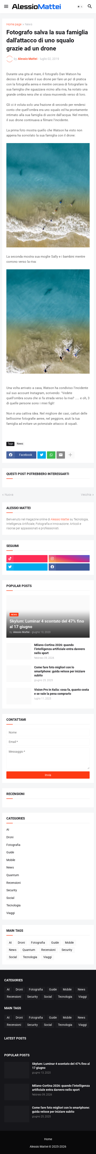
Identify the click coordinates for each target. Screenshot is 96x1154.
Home (48, 1139)
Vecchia (86, 494)
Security (11, 890)
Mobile (10, 860)
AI (7, 829)
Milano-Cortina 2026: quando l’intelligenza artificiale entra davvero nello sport (59, 649)
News (28, 24)
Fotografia (13, 845)
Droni (9, 837)
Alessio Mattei (27, 58)
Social (10, 898)
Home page (13, 24)
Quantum (12, 875)
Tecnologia (13, 905)
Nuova (9, 494)
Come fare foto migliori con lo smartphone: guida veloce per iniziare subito (59, 671)
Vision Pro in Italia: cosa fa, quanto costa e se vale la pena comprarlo (61, 691)
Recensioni (13, 882)
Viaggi (10, 913)
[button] (6, 6)
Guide (10, 852)
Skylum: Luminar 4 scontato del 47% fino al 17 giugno (61, 1065)
